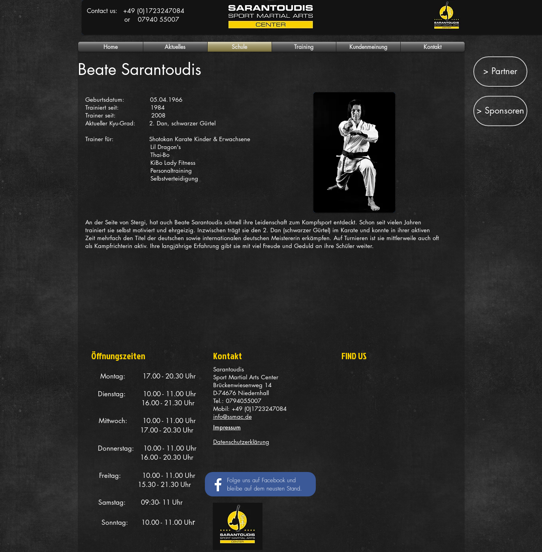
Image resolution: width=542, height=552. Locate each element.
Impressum (227, 427)
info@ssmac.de (232, 416)
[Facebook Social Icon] (216, 483)
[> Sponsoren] (500, 111)
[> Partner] (500, 71)
